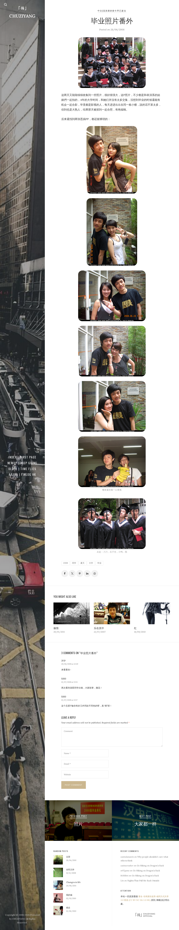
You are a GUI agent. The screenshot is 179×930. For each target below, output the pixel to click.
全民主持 (70, 873)
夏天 (84, 563)
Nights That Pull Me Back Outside (144, 884)
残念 (68, 911)
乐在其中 (99, 628)
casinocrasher (127, 869)
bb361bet (125, 879)
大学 (93, 563)
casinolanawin (128, 860)
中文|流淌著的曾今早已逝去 (112, 10)
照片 (78, 827)
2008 (65, 563)
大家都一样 (145, 827)
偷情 (56, 628)
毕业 (102, 563)
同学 (75, 563)
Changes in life (73, 886)
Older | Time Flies (22, 469)
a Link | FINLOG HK (22, 474)
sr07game (125, 874)
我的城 (69, 898)
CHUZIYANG (22, 16)
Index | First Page (22, 457)
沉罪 (68, 860)
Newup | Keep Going (22, 463)
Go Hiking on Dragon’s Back (152, 869)
